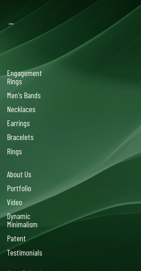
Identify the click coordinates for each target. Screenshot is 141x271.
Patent (16, 238)
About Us (19, 174)
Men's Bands (24, 95)
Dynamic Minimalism (22, 220)
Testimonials (24, 252)
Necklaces (21, 109)
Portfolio (19, 188)
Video (14, 202)
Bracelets (20, 137)
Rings (14, 151)
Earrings (18, 123)
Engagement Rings (24, 77)
